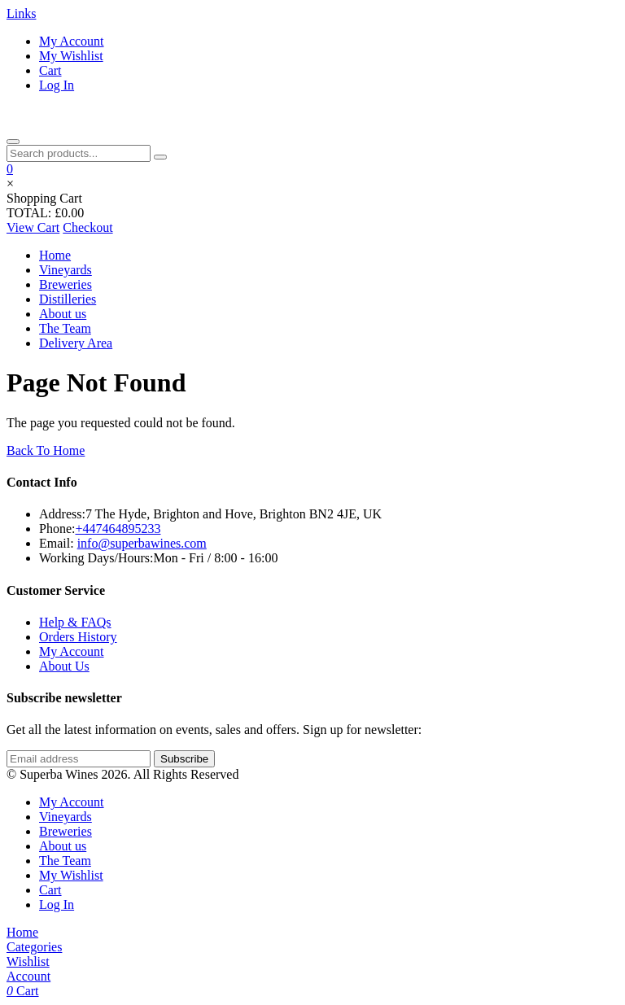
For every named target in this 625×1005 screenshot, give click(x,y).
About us (62, 314)
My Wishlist (71, 56)
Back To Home (46, 450)
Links (21, 13)
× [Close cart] (10, 183)
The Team (65, 328)
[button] (10, 169)
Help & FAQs (75, 622)
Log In (56, 85)
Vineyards (65, 270)
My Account (71, 41)
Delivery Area (75, 343)
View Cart (33, 227)
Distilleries (67, 299)
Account (28, 976)
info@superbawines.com (142, 543)
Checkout (87, 227)
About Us (64, 666)
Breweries (65, 284)
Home (55, 255)
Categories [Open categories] (34, 947)
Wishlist (28, 961)
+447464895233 (117, 528)
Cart (50, 70)
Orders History (78, 637)
